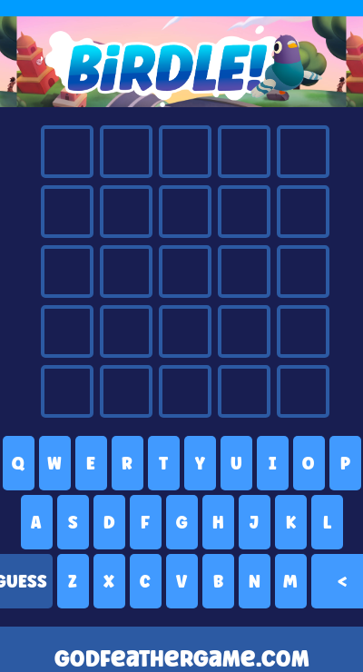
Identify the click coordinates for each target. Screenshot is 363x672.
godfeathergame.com (181, 658)
